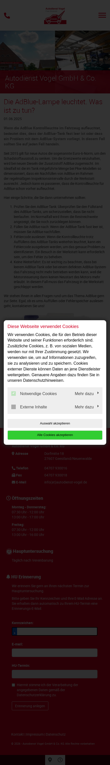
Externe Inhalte (29, 407)
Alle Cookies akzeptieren (55, 435)
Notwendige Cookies (34, 393)
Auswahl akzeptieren (55, 423)
